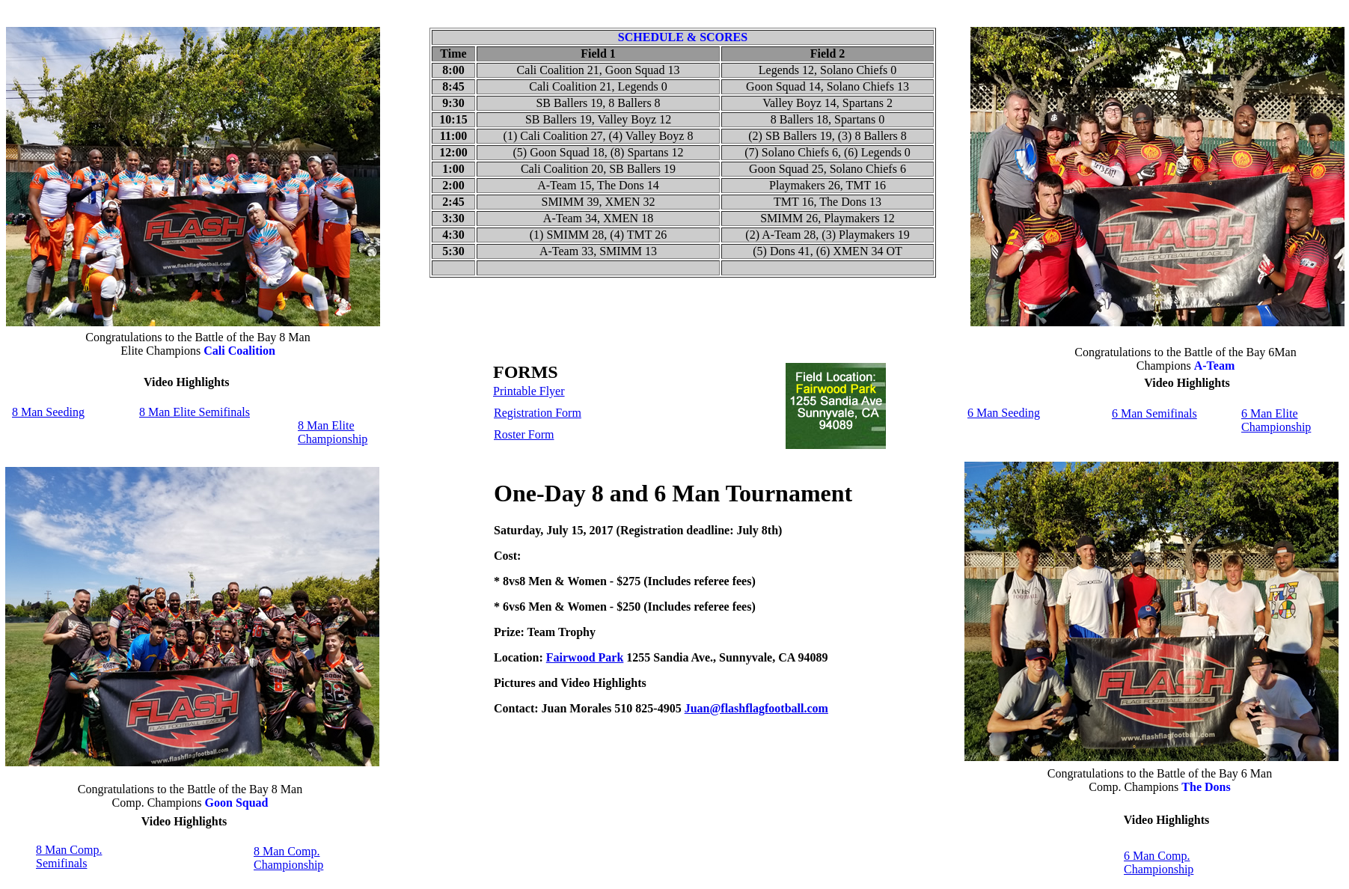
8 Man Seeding (48, 412)
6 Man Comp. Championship (1158, 862)
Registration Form (537, 412)
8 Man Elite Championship (332, 432)
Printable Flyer (529, 391)
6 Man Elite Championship (1276, 420)
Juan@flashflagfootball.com (756, 708)
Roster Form (524, 434)
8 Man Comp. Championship (288, 858)
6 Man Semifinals (1154, 413)
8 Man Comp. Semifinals (69, 856)
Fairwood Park (585, 657)
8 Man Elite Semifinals (194, 412)
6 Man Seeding (1003, 412)
